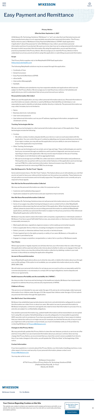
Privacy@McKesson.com (37, 324)
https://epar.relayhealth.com (21, 63)
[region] (47, 408)
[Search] (89, 4)
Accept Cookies (72, 412)
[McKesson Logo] (47, 387)
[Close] (93, 408)
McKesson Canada (8, 392)
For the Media (24, 392)
